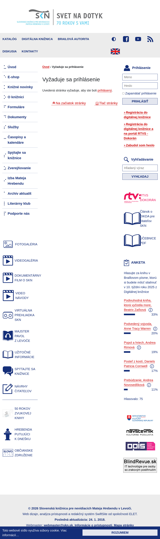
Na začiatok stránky (71, 103)
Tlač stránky (108, 103)
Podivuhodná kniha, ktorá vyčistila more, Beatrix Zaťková (138, 305)
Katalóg (9, 39)
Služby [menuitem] (13, 127)
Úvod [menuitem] (12, 67)
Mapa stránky (124, 525)
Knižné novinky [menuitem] (20, 87)
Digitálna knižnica (37, 39)
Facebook (126, 39)
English (115, 51)
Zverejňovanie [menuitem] (19, 168)
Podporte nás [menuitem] (19, 213)
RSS (150, 39)
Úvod (45, 66)
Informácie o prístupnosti (93, 525)
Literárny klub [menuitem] (19, 203)
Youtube (138, 39)
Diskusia (9, 51)
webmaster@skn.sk (58, 525)
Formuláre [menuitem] (16, 107)
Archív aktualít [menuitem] (19, 193)
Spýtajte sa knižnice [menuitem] (17, 155)
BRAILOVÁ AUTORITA (73, 39)
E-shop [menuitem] (13, 77)
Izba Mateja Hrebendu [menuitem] (17, 180)
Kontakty (30, 51)
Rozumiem (120, 532)
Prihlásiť (140, 101)
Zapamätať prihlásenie (139, 93)
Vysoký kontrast (114, 39)
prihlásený (105, 90)
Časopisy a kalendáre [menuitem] (17, 139)
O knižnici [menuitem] (16, 97)
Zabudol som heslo (140, 145)
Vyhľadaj (140, 176)
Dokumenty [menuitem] (17, 117)
